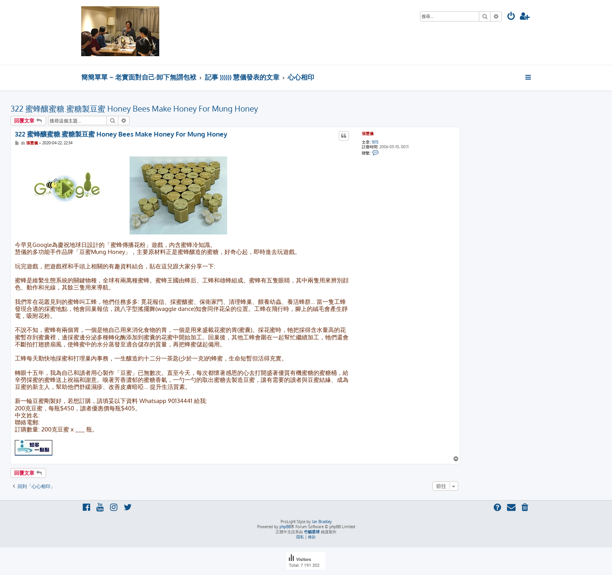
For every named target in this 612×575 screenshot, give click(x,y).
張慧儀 (368, 133)
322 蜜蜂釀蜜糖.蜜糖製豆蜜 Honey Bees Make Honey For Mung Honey (134, 108)
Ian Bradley (322, 521)
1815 (375, 142)
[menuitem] (511, 17)
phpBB (285, 526)
